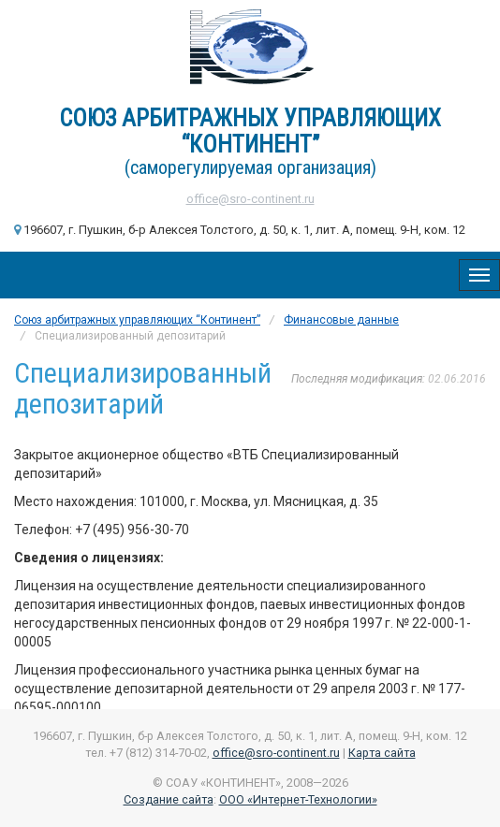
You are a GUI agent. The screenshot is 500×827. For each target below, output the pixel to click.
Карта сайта (382, 753)
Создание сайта (168, 799)
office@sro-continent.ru (250, 199)
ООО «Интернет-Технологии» (298, 799)
